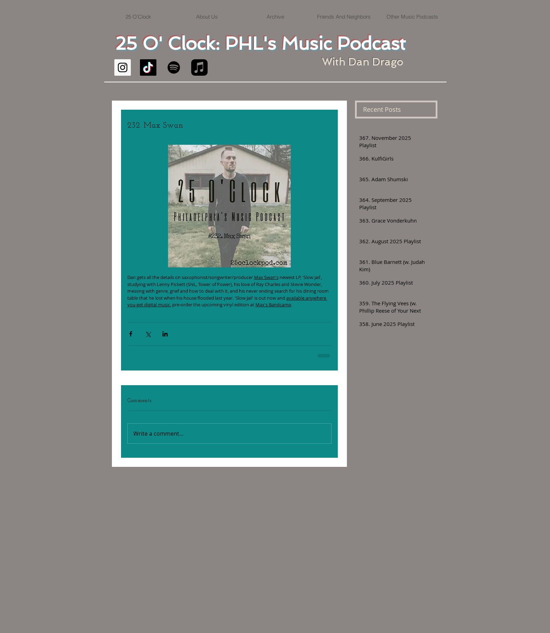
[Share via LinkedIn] (165, 334)
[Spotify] (174, 67)
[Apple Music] (199, 67)
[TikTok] (148, 67)
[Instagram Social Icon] (122, 67)
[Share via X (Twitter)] (148, 334)
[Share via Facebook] (130, 334)
